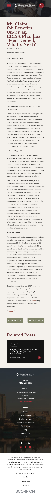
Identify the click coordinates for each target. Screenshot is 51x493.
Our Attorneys (25, 415)
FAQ (25, 437)
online (33, 301)
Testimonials (25, 426)
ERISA (11, 311)
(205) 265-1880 (25, 383)
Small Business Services (25, 422)
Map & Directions (25, 402)
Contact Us (25, 433)
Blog (25, 430)
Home (25, 412)
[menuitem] (25, 477)
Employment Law (25, 419)
